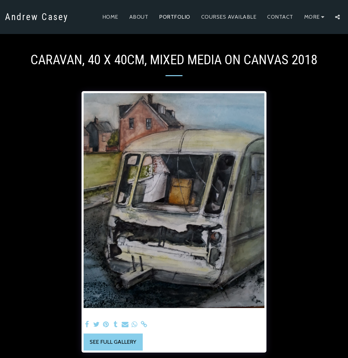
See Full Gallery (113, 342)
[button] (337, 17)
